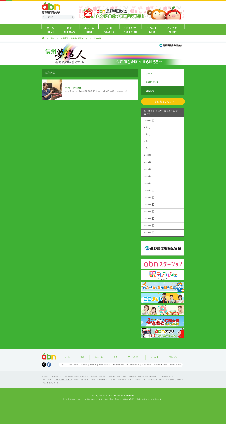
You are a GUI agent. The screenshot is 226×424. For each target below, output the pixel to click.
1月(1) (147, 148)
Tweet (44, 364)
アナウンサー (134, 357)
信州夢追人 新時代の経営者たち (74, 38)
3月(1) (147, 134)
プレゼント (174, 357)
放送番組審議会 (118, 364)
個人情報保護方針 (133, 364)
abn (49, 356)
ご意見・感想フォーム (62, 379)
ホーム (43, 38)
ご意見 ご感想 (73, 364)
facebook (49, 364)
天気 (115, 357)
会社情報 (84, 364)
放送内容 (97, 38)
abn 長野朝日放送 (51, 8)
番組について (152, 82)
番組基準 (93, 364)
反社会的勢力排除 (160, 364)
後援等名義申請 (175, 364)
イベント (155, 357)
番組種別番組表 (104, 364)
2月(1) (147, 141)
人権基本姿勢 (146, 364)
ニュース (99, 357)
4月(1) (147, 127)
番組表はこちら (163, 101)
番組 (53, 38)
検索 (72, 17)
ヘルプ (63, 364)
